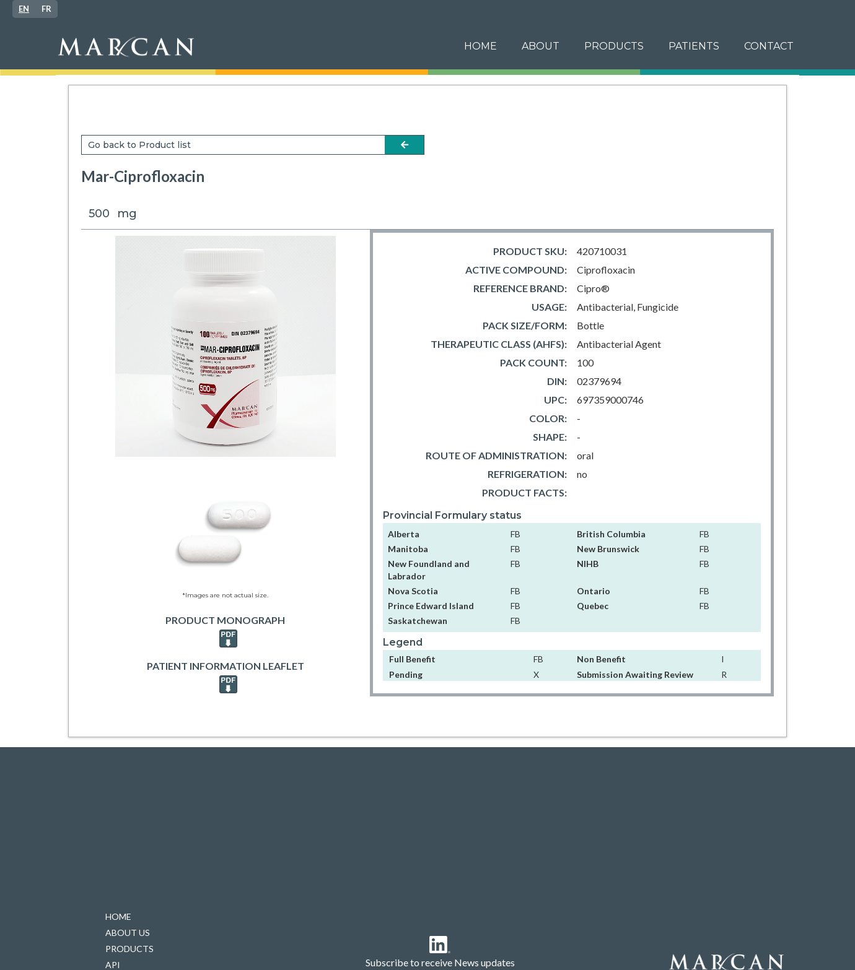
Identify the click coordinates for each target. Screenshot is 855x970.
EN (24, 9)
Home (480, 46)
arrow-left (404, 145)
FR (46, 9)
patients (694, 46)
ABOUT (540, 46)
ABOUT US (127, 932)
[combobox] (23, 9)
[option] (46, 9)
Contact (769, 46)
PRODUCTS (614, 46)
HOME (118, 916)
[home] (250, 47)
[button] (694, 46)
